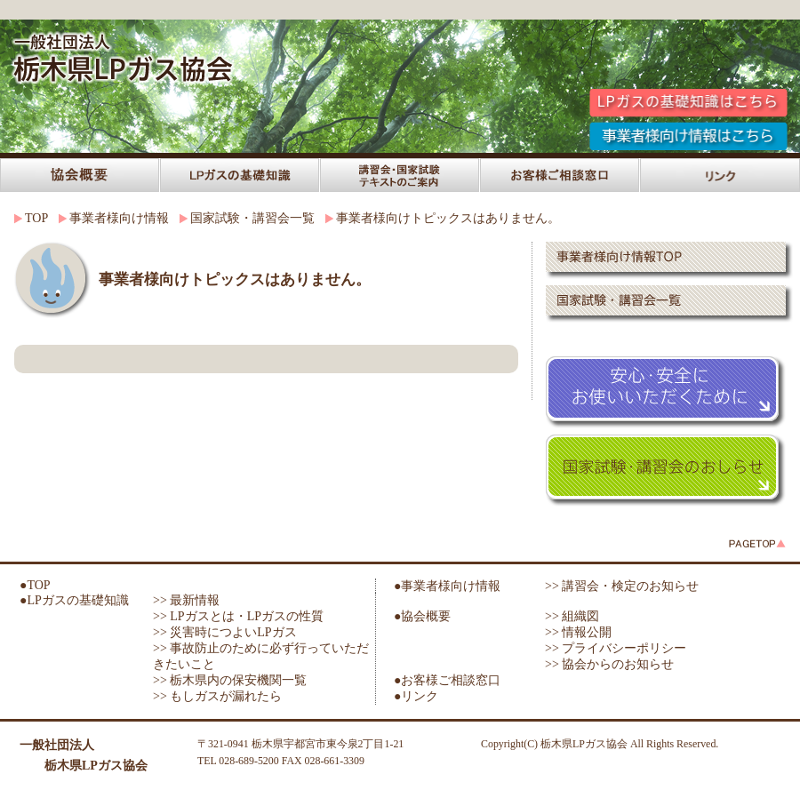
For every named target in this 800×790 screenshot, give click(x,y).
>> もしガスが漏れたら (217, 696)
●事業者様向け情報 (447, 586)
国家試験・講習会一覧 (252, 218)
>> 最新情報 (186, 600)
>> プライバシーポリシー (615, 648)
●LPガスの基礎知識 (74, 600)
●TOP (35, 585)
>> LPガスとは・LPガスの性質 (238, 616)
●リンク (416, 696)
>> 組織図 (572, 616)
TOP (36, 218)
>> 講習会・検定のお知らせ (622, 586)
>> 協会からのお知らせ (609, 664)
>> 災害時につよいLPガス (225, 632)
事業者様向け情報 (119, 218)
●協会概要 (422, 616)
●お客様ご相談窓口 (447, 680)
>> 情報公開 (578, 632)
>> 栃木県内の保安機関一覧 (230, 680)
